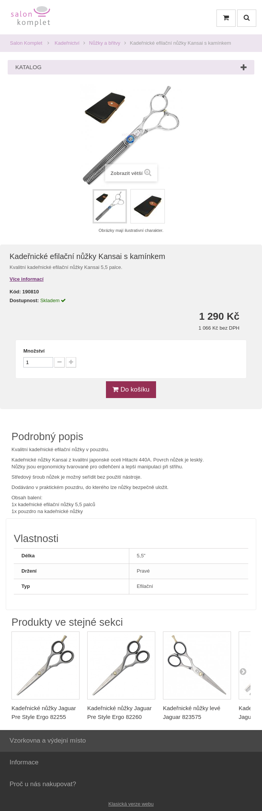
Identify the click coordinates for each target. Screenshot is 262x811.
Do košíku (130, 389)
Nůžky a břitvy (104, 43)
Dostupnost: (24, 300)
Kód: (15, 292)
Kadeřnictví (67, 43)
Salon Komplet (26, 43)
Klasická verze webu (131, 804)
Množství (34, 351)
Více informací (27, 279)
